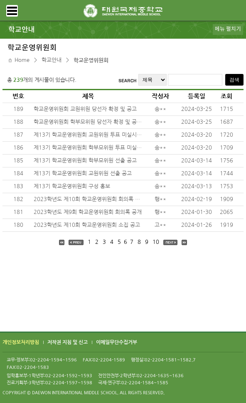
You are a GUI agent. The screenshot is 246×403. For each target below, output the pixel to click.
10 (156, 242)
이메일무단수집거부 (116, 342)
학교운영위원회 (91, 60)
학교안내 (51, 60)
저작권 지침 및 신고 (67, 342)
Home (22, 60)
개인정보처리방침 (20, 342)
